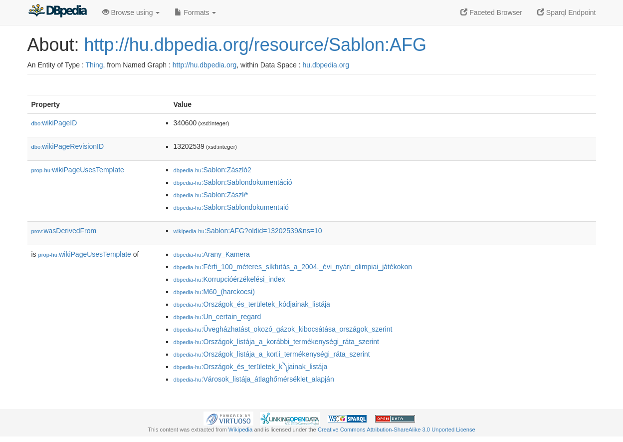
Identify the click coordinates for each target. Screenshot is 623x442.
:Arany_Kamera (212, 254)
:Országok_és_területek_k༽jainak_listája (251, 367)
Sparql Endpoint (566, 12)
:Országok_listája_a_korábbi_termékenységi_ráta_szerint (276, 342)
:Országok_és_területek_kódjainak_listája (252, 304)
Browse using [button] (131, 12)
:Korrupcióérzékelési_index (229, 279)
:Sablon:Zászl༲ (211, 195)
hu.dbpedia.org (326, 65)
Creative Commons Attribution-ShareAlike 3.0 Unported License (396, 430)
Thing (94, 65)
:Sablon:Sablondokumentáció (233, 182)
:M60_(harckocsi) (214, 292)
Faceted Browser (491, 12)
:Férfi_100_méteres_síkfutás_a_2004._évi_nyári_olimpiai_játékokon (293, 267)
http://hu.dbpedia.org (204, 65)
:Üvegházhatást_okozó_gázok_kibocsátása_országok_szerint (283, 329)
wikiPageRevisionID (67, 146)
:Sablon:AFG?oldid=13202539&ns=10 (248, 231)
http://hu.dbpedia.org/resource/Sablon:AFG (255, 44)
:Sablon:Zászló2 (212, 170)
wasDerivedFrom (64, 231)
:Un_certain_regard (217, 317)
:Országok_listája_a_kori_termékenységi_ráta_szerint (272, 354)
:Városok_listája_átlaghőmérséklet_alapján (254, 379)
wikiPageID (54, 123)
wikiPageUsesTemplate (77, 170)
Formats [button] (195, 12)
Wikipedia (240, 430)
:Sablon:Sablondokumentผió (231, 207)
